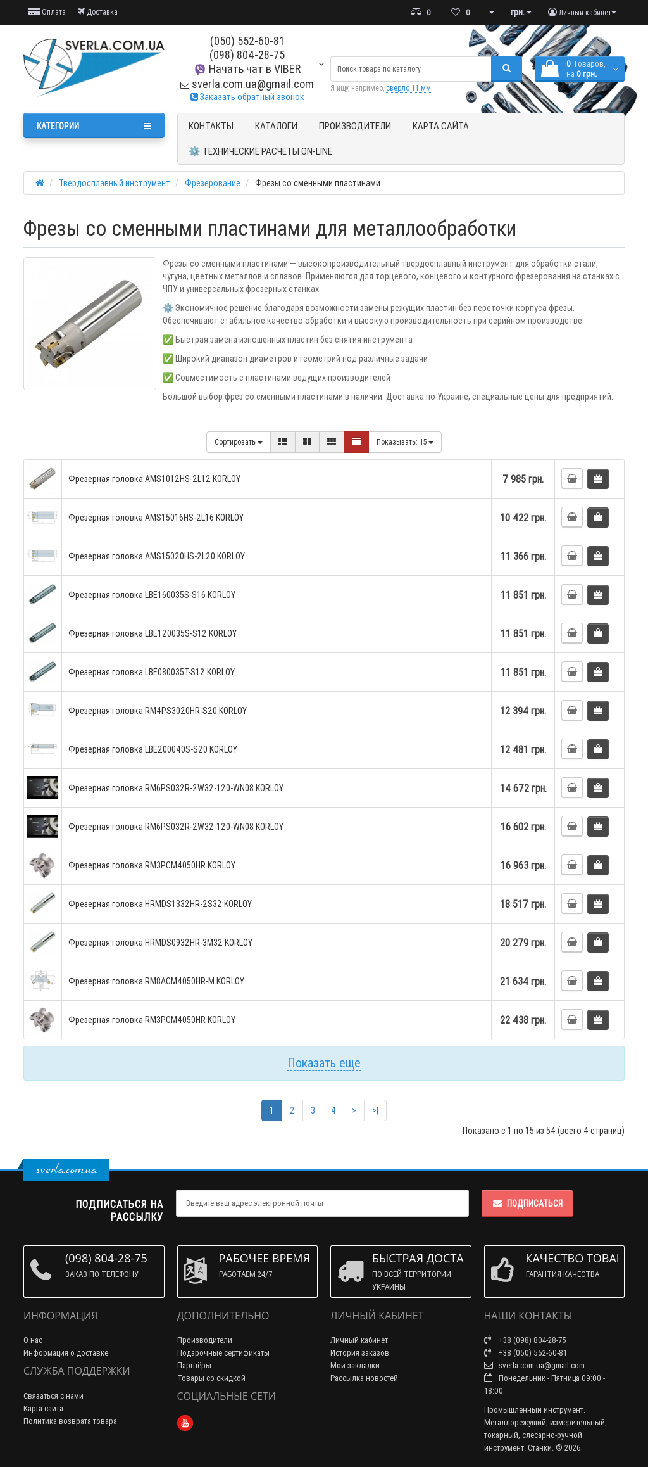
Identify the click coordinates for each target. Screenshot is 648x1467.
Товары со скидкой (211, 1378)
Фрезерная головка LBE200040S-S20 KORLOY (152, 749)
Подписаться (527, 1203)
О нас (32, 1340)
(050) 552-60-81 (247, 41)
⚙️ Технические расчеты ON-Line (260, 151)
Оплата (47, 11)
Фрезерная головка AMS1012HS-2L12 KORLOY (154, 479)
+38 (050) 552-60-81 (525, 1352)
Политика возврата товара (70, 1421)
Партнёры (194, 1365)
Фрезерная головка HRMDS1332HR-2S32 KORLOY (160, 904)
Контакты (211, 126)
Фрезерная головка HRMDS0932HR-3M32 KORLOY (160, 942)
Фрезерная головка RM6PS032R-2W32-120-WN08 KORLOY (176, 788)
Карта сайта (441, 126)
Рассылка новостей (364, 1378)
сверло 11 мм (408, 87)
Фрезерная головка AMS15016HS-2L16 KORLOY (156, 517)
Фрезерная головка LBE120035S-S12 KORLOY (152, 633)
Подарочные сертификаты (223, 1352)
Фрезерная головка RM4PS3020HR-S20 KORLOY (157, 710)
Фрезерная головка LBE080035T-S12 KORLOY (151, 672)
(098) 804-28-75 (247, 55)
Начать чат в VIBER (247, 68)
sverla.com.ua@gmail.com (247, 84)
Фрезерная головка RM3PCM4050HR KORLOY (151, 865)
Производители (355, 126)
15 (405, 442)
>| (375, 1110)
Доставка (98, 11)
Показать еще (324, 1062)
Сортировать (239, 442)
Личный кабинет (359, 1340)
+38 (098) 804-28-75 (525, 1340)
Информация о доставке (65, 1352)
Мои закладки (355, 1365)
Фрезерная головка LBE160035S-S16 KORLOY (151, 594)
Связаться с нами (53, 1395)
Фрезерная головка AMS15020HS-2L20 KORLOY (156, 556)
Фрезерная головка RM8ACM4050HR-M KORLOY (156, 981)
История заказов (359, 1352)
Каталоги (276, 126)
